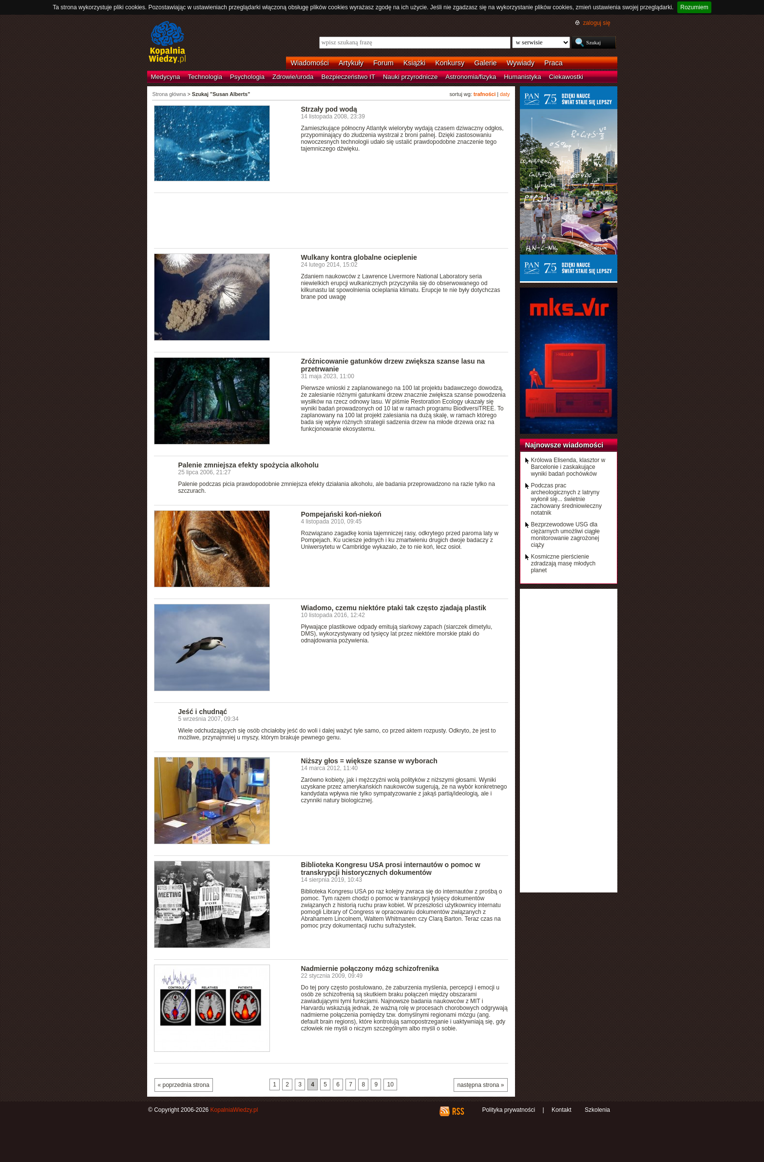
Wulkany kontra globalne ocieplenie (359, 257)
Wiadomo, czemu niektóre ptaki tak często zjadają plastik (393, 608)
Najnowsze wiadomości (564, 445)
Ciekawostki (566, 76)
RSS (457, 1111)
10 (390, 1084)
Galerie (485, 63)
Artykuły (351, 63)
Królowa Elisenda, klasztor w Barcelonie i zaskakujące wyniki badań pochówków (568, 467)
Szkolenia (597, 1109)
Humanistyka (522, 76)
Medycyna (165, 76)
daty (505, 94)
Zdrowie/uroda (292, 76)
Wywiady (521, 63)
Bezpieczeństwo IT (348, 76)
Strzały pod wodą (329, 109)
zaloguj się (596, 22)
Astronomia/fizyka (470, 76)
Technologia (205, 76)
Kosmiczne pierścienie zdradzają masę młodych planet (563, 563)
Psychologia (247, 76)
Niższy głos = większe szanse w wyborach (369, 761)
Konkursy (449, 63)
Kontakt (562, 1109)
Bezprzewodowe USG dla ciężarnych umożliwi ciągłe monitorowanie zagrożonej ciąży (565, 534)
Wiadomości (310, 63)
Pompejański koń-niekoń (341, 514)
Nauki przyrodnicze (410, 76)
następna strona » (480, 1085)
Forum (383, 63)
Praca (553, 63)
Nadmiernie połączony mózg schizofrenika (370, 968)
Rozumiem (694, 7)
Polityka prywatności (508, 1109)
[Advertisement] (331, 220)
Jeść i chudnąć (203, 712)
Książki (414, 63)
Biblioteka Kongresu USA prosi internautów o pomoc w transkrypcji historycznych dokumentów (390, 868)
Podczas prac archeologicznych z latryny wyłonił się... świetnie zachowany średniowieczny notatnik (566, 499)
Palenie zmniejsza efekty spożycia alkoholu (248, 465)
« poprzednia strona (184, 1085)
